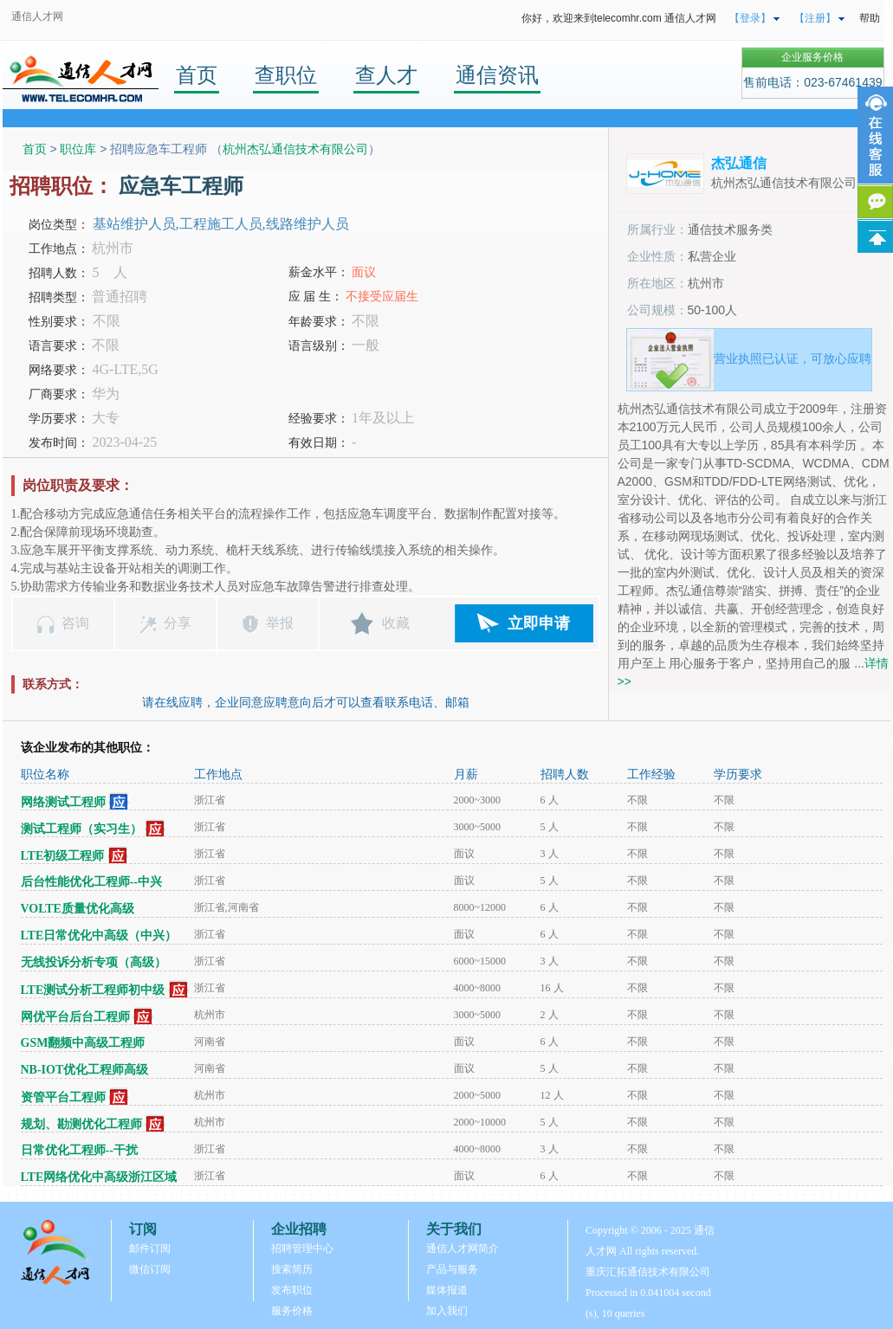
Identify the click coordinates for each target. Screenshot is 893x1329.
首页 (196, 75)
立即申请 (539, 623)
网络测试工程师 (63, 802)
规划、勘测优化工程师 (81, 1124)
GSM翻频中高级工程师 (83, 1042)
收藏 (396, 623)
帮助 (869, 18)
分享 (177, 623)
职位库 (78, 149)
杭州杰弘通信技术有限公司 (295, 149)
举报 (280, 623)
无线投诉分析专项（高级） (93, 962)
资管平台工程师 (63, 1097)
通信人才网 (37, 16)
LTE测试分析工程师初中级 (93, 990)
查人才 (386, 75)
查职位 (286, 75)
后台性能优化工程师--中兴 (91, 881)
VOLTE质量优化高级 (77, 908)
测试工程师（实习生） (81, 829)
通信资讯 (497, 75)
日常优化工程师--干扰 (79, 1150)
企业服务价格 (812, 57)
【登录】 (750, 18)
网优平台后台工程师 (75, 1016)
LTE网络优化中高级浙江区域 (99, 1177)
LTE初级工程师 (63, 855)
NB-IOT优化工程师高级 (85, 1069)
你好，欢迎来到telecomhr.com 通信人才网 (618, 18)
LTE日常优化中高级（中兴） (99, 935)
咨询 (75, 623)
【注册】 (815, 18)
